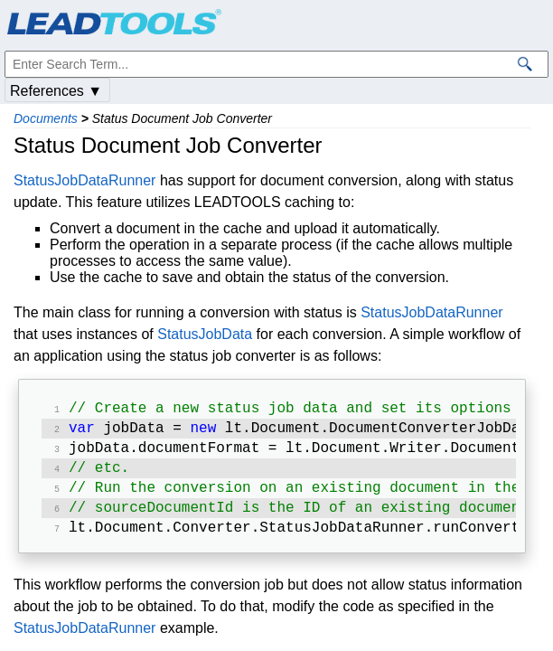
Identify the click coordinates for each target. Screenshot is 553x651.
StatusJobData (204, 334)
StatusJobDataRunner (84, 180)
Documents (46, 118)
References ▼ (56, 91)
